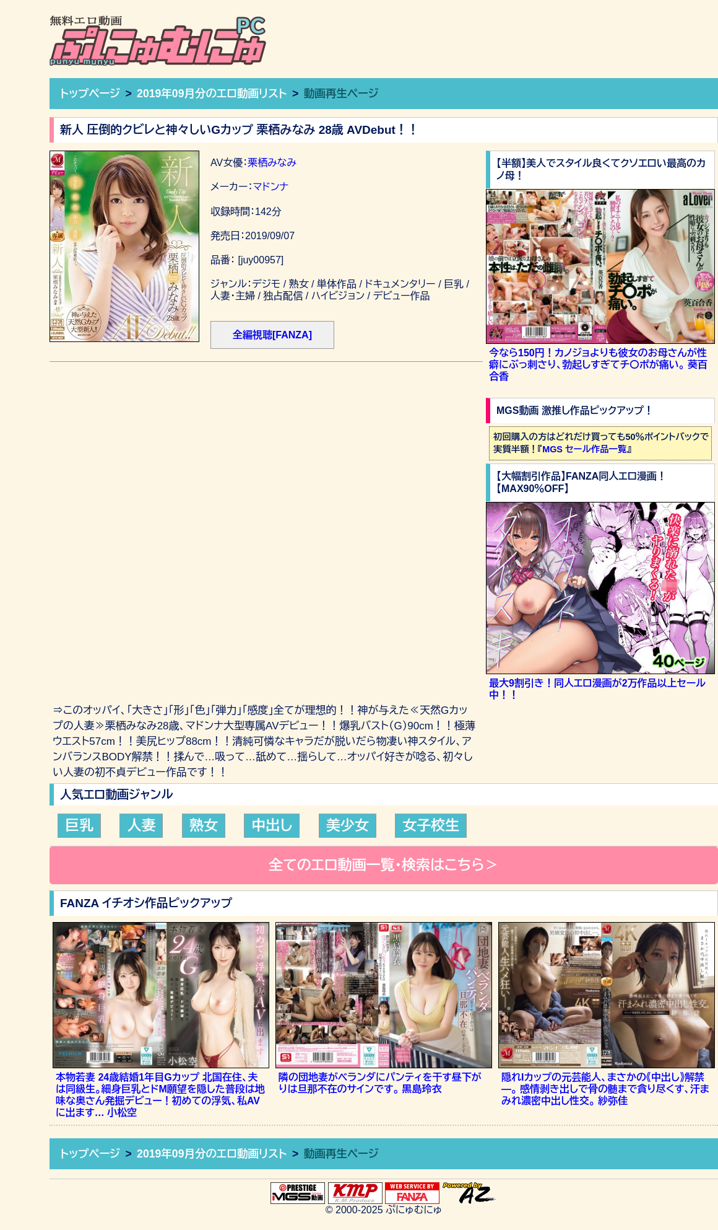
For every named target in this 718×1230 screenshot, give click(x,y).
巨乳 (79, 825)
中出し (271, 825)
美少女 (347, 825)
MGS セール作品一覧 (584, 449)
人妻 (141, 825)
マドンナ (270, 187)
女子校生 (430, 825)
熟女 (203, 825)
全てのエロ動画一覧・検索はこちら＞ (384, 865)
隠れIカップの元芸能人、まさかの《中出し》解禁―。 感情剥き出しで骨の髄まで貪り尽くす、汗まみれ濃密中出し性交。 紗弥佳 (605, 1089)
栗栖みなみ (272, 162)
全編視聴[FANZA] (272, 335)
